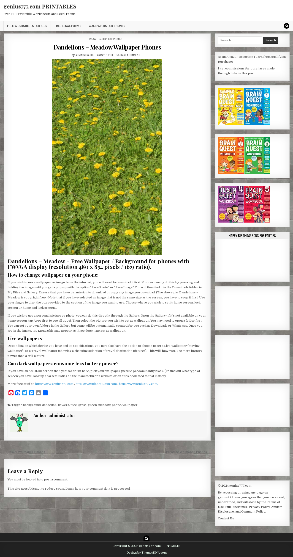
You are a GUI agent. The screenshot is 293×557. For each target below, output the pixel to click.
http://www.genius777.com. (138, 384)
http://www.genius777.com (54, 384)
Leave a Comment (130, 55)
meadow (104, 405)
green (92, 405)
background (32, 405)
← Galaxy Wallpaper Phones (24, 452)
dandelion (49, 405)
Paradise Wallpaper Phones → (188, 452)
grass (82, 405)
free (74, 405)
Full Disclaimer (236, 507)
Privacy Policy (259, 507)
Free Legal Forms (67, 26)
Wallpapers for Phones (107, 26)
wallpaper (130, 405)
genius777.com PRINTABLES (39, 6)
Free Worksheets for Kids (27, 26)
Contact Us (226, 518)
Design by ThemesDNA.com (147, 552)
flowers (63, 405)
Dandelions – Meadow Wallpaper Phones (107, 47)
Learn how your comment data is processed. (97, 488)
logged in (33, 479)
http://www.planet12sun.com (96, 384)
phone (116, 405)
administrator (85, 55)
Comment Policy (253, 511)
